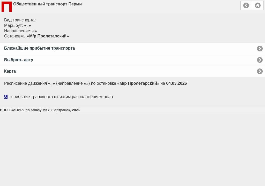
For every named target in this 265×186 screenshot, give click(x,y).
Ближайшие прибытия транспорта (39, 48)
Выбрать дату (18, 60)
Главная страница (258, 5)
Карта (10, 71)
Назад (246, 5)
